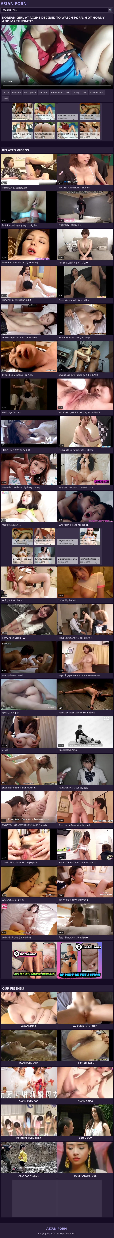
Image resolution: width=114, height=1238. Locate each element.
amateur (43, 92)
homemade (56, 92)
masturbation (96, 92)
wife (68, 92)
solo (6, 98)
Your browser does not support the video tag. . (57, 57)
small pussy (30, 92)
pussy (76, 92)
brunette (16, 92)
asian (6, 92)
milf (85, 92)
